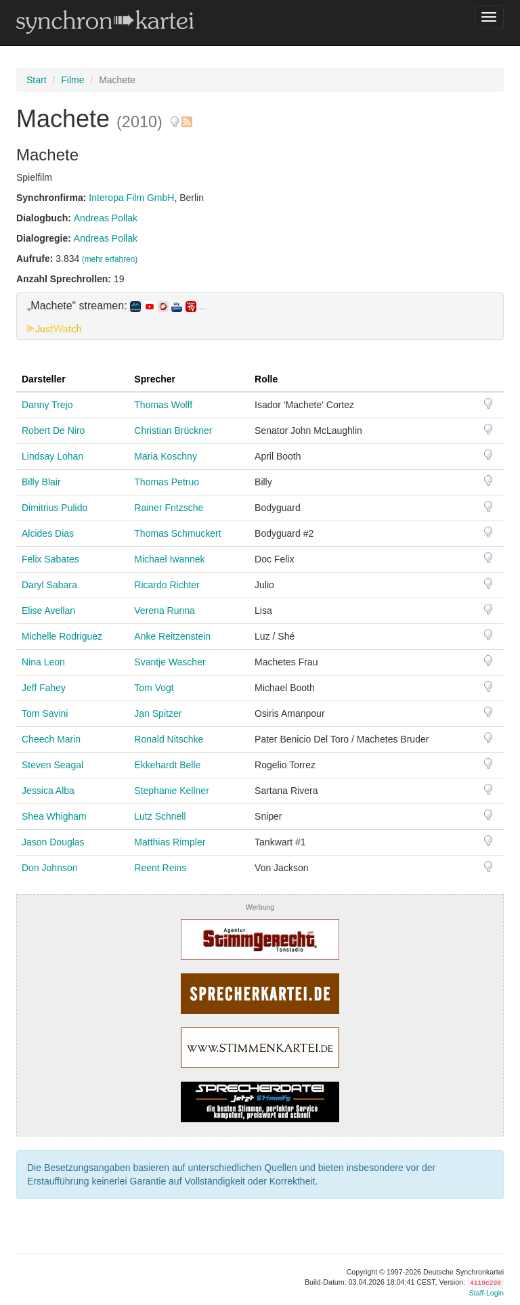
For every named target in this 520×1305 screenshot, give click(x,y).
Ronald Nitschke (168, 739)
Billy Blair (41, 482)
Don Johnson (50, 867)
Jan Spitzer (157, 713)
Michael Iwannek (169, 559)
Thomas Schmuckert (177, 533)
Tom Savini (45, 713)
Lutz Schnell (160, 816)
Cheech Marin (51, 739)
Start (36, 79)
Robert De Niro (53, 430)
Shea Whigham (54, 816)
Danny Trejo (47, 404)
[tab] (260, 316)
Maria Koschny (165, 456)
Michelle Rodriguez (62, 636)
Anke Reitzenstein (172, 636)
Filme (72, 79)
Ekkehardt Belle (167, 764)
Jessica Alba (48, 790)
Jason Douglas (53, 842)
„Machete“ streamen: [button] (116, 306)
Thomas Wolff (163, 404)
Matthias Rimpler (169, 842)
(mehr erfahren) (110, 259)
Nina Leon (43, 662)
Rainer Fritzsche (168, 507)
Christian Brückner (173, 430)
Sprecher (154, 379)
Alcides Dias (48, 533)
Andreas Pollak (105, 218)
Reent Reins (160, 867)
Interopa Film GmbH (131, 197)
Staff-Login (486, 1293)
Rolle (266, 379)
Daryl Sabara (49, 584)
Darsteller (44, 379)
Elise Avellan (48, 610)
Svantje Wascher (169, 662)
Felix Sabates (50, 559)
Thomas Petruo (166, 482)
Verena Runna (164, 610)
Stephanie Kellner (171, 790)
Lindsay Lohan (52, 456)
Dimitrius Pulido (54, 507)
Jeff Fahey (44, 687)
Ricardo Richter (166, 584)
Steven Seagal (52, 764)
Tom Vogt (153, 687)
